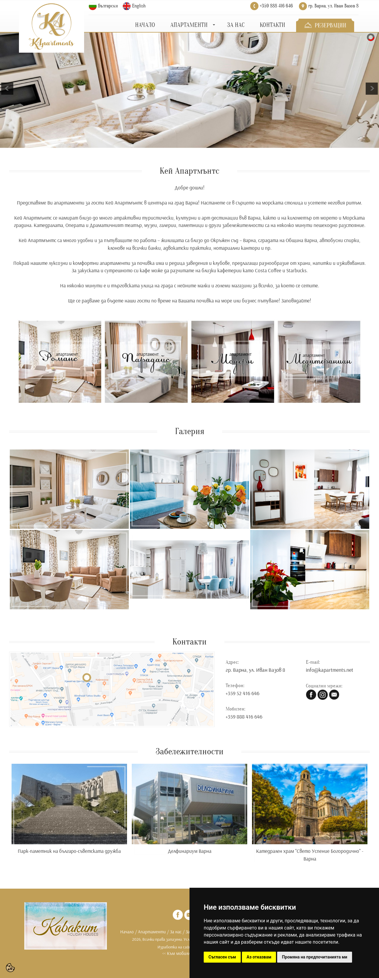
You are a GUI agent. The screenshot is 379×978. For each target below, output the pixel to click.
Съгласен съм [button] (222, 957)
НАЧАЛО (145, 25)
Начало (127, 932)
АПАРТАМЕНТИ (189, 25)
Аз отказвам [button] (259, 957)
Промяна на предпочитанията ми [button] (314, 957)
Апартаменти (152, 932)
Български (108, 6)
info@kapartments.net (329, 669)
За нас (176, 932)
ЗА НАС (236, 25)
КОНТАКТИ (272, 25)
